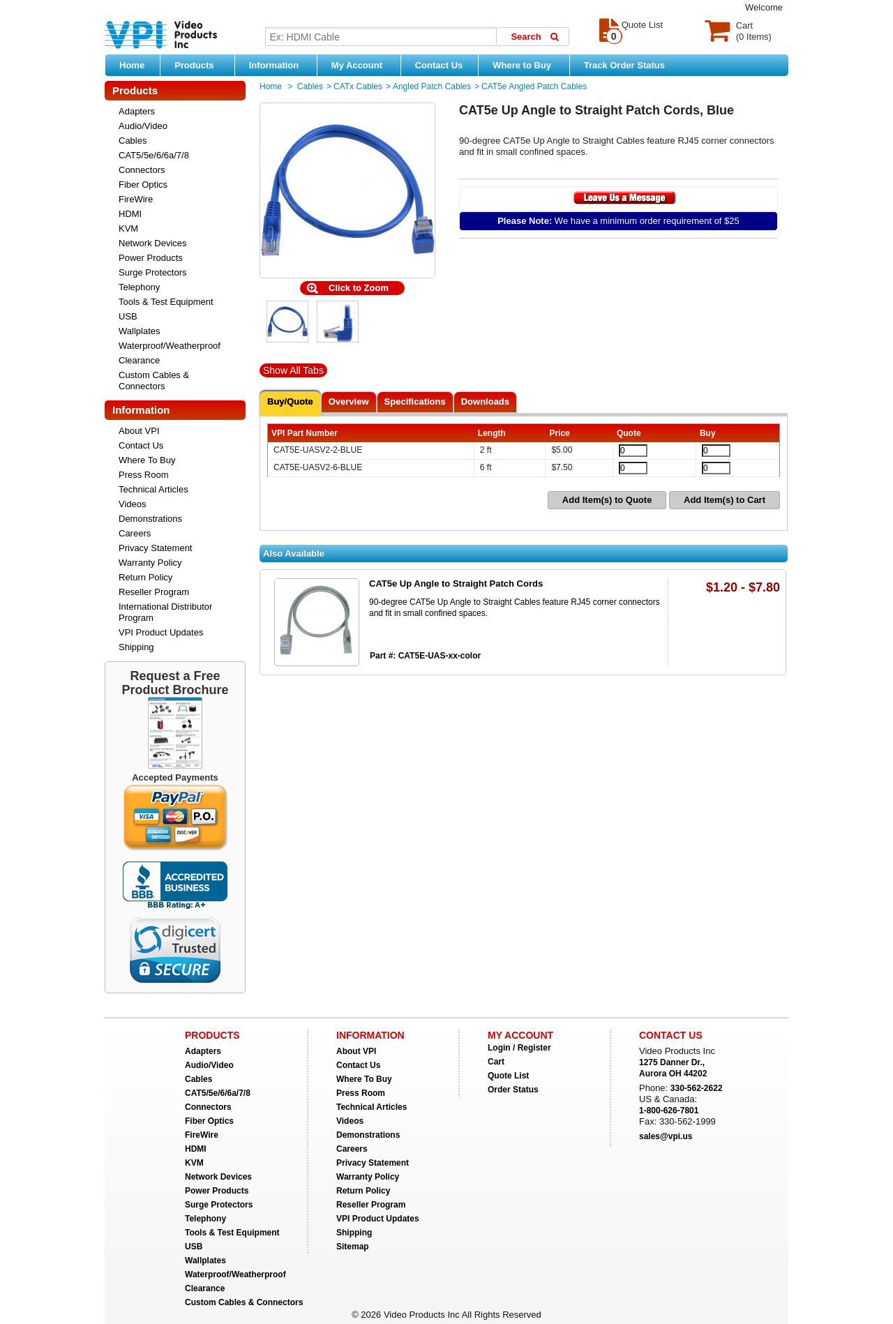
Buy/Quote (290, 401)
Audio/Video (143, 126)
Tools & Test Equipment (166, 301)
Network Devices (153, 243)
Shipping (136, 647)
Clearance (139, 360)
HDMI (130, 214)
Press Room (144, 474)
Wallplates (139, 331)
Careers (135, 533)
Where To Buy (147, 460)
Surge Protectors (153, 272)
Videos (133, 504)
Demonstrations (150, 518)
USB (128, 316)
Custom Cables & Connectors (154, 380)
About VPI (139, 431)
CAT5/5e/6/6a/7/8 (154, 155)
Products (200, 65)
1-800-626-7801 (668, 1110)
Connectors (142, 170)
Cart (496, 1062)
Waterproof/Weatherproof (169, 345)
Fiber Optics (143, 184)
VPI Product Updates (161, 632)
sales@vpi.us (665, 1136)
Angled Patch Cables (432, 86)
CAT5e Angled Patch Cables (534, 86)
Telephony (139, 287)
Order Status (513, 1089)
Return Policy (145, 577)
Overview (349, 401)
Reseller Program (154, 592)
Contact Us (439, 65)
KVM (128, 228)
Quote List (508, 1076)
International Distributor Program (165, 612)
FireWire (136, 199)
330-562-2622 (696, 1088)
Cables (133, 140)
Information (279, 65)
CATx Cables (357, 86)
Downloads (485, 401)
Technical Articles (153, 489)
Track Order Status (624, 65)
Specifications (415, 401)
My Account (362, 65)
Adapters (137, 111)
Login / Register (519, 1048)
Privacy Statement (156, 548)
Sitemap (352, 1246)
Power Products (151, 258)
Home (131, 65)
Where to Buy (527, 65)
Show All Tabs (293, 370)
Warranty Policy (150, 562)
